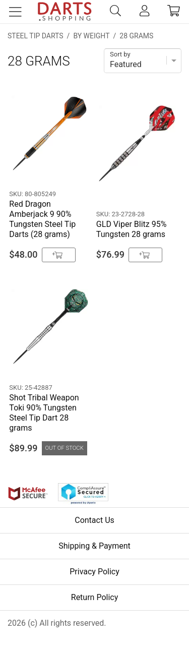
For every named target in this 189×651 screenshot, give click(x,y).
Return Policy (94, 597)
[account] (144, 11)
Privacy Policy (94, 571)
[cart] (173, 11)
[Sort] (142, 60)
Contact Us (94, 520)
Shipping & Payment (94, 546)
